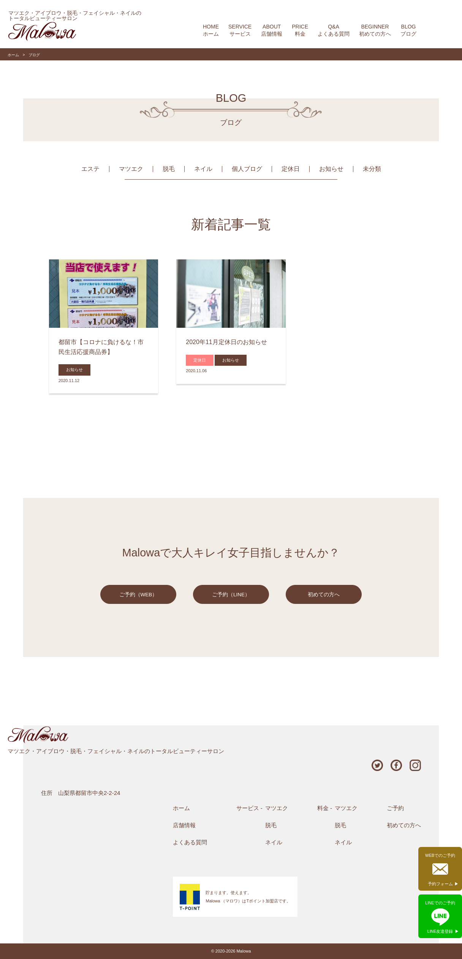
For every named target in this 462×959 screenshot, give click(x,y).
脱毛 (169, 169)
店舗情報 (184, 825)
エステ (90, 169)
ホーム (13, 55)
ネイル (203, 169)
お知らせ (331, 169)
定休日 (291, 169)
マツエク (131, 169)
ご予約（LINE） (231, 594)
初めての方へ (324, 594)
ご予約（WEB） (138, 594)
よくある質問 (190, 842)
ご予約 (395, 808)
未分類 (372, 169)
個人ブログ (247, 169)
